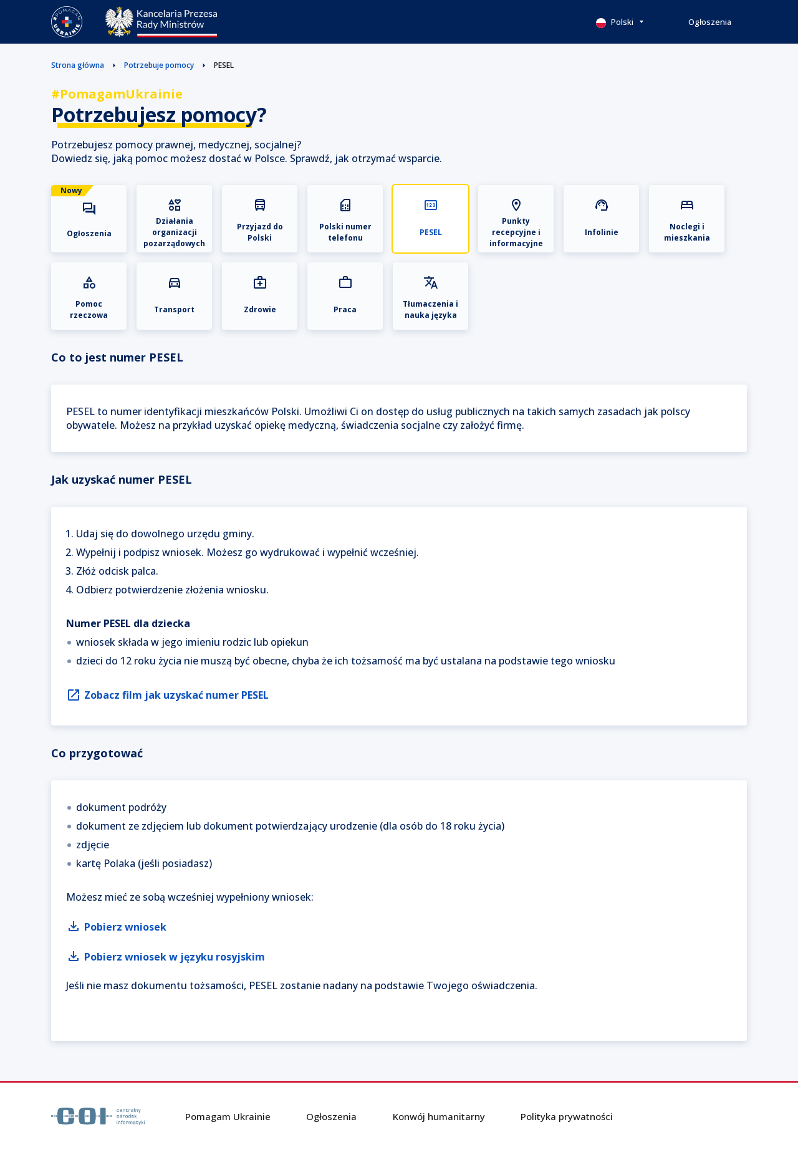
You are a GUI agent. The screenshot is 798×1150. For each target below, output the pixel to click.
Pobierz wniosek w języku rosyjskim (165, 957)
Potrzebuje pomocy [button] (159, 65)
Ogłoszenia (709, 21)
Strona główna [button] (77, 65)
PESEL (224, 65)
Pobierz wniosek (116, 927)
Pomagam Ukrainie (228, 1116)
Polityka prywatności (567, 1116)
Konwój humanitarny (439, 1116)
